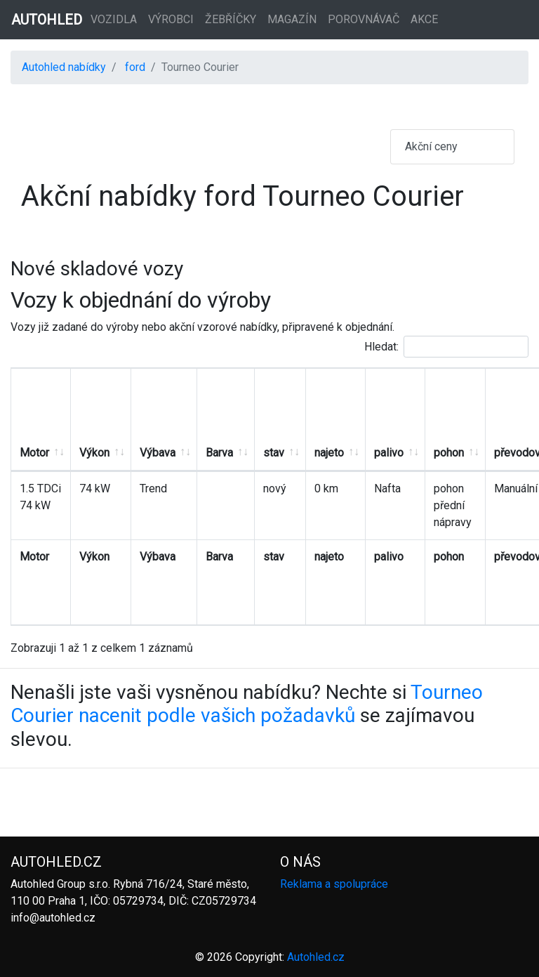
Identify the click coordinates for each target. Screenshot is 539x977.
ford (135, 67)
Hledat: (446, 347)
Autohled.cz (316, 957)
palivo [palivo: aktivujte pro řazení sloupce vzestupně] (389, 452)
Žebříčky (230, 19)
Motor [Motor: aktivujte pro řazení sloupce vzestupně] (34, 452)
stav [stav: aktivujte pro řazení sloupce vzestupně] (273, 452)
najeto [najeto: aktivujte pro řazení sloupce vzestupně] (329, 452)
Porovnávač (363, 19)
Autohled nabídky (64, 67)
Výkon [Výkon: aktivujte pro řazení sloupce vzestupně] (94, 452)
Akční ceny (431, 146)
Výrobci (171, 19)
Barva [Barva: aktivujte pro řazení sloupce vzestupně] (219, 452)
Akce (424, 19)
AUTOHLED (46, 19)
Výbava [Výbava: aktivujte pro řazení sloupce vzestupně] (157, 452)
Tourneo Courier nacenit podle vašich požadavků (247, 704)
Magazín (292, 19)
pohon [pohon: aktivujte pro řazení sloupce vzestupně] (449, 452)
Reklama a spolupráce (334, 884)
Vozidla (114, 19)
